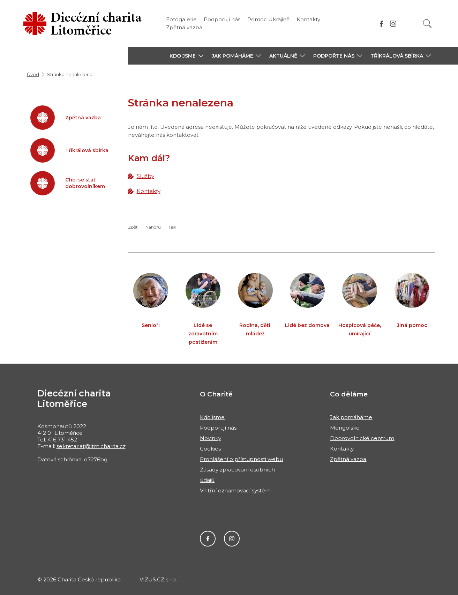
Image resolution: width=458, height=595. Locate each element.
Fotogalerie (181, 19)
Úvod (33, 74)
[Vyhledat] (427, 23)
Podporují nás (222, 19)
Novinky (210, 438)
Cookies (210, 448)
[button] (186, 56)
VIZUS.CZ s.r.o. (158, 579)
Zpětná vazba (184, 27)
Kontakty (308, 19)
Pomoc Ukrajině (268, 19)
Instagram (232, 538)
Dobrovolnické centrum (362, 438)
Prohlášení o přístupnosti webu (241, 459)
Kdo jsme (212, 417)
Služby (145, 176)
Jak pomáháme (351, 417)
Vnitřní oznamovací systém (235, 490)
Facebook (208, 538)
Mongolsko (345, 427)
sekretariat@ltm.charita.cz (91, 446)
